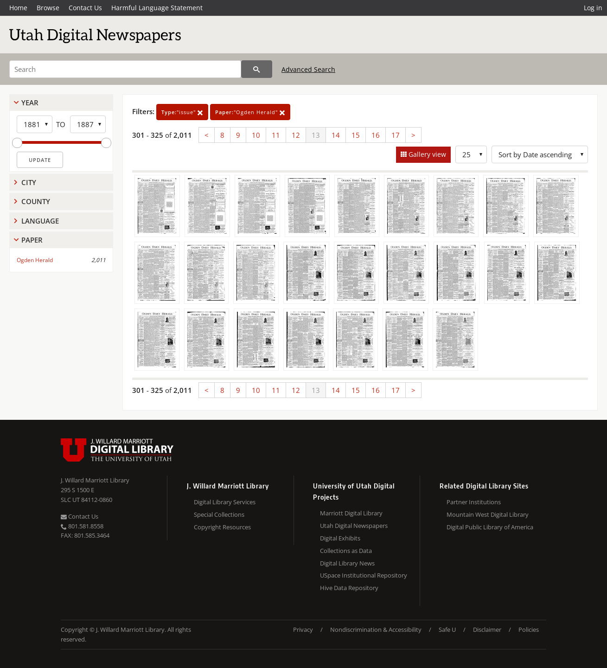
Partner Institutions (474, 502)
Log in (593, 7)
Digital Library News (347, 563)
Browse (48, 7)
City (28, 182)
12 (296, 135)
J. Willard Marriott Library (95, 480)
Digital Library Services (225, 502)
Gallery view (426, 154)
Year (29, 102)
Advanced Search (308, 69)
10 (256, 135)
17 (395, 135)
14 (336, 135)
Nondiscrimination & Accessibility (376, 629)
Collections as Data (346, 550)
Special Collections (219, 514)
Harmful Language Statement (157, 7)
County (35, 201)
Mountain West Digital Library (488, 514)
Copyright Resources (222, 527)
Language (40, 220)
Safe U (447, 629)
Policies (528, 629)
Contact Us (85, 7)
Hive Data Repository (349, 588)
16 (375, 135)
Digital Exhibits (340, 538)
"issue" (182, 112)
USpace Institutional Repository (363, 575)
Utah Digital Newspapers (354, 525)
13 (316, 135)
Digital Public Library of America (490, 527)
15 (355, 135)
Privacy (303, 629)
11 (276, 135)
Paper (32, 239)
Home (18, 7)
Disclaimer (487, 629)
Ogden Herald (35, 260)
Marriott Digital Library (351, 513)
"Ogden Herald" (250, 112)
